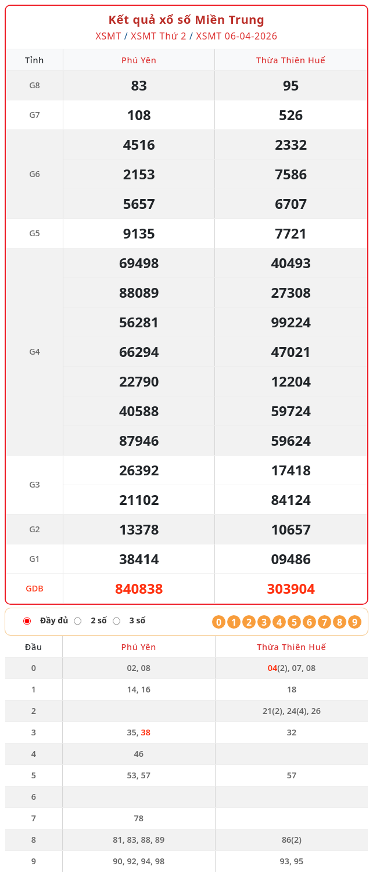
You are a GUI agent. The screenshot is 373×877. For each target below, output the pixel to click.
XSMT (108, 36)
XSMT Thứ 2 (158, 36)
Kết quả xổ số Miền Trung (187, 19)
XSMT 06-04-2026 (237, 36)
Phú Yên (139, 60)
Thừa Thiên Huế (290, 60)
